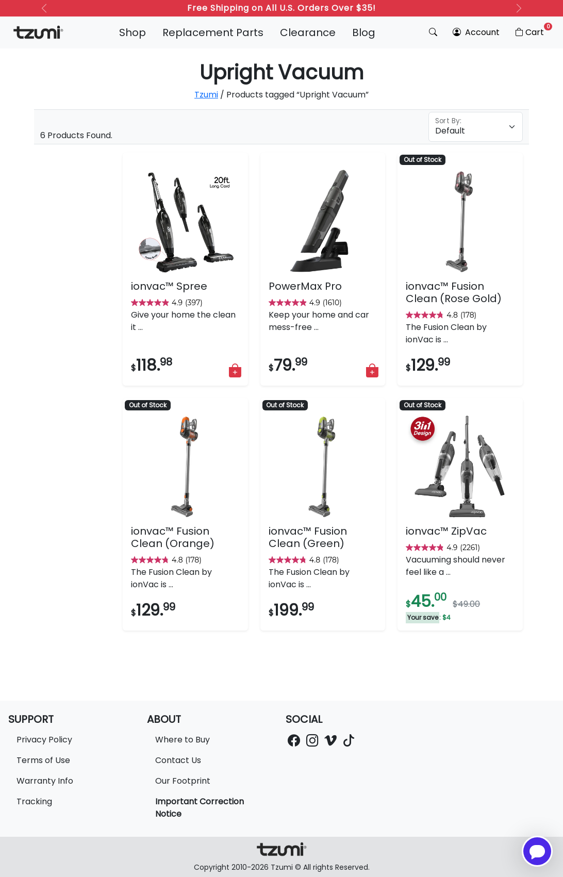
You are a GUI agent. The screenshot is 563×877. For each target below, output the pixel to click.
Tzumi (206, 95)
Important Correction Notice (199, 808)
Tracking (34, 801)
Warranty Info (44, 781)
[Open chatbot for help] (537, 851)
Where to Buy (182, 740)
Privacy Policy (44, 740)
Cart (533, 30)
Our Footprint (182, 781)
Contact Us (178, 760)
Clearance (308, 32)
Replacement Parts (212, 32)
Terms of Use (43, 760)
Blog (363, 32)
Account (476, 32)
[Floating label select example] (475, 127)
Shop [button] (132, 32)
